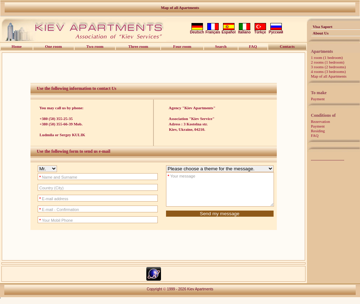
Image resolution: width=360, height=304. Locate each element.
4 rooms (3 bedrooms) (328, 71)
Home (16, 46)
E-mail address (47, 199)
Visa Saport (322, 26)
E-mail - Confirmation (53, 209)
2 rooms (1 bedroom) (327, 62)
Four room (182, 46)
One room (53, 46)
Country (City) (45, 188)
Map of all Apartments (180, 7)
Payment (318, 99)
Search (221, 46)
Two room (95, 46)
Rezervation (320, 121)
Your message (175, 176)
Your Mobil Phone (50, 220)
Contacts (287, 46)
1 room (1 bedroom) (327, 57)
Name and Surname (52, 177)
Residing (318, 131)
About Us (320, 33)
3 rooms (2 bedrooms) (328, 67)
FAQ (314, 135)
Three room (138, 46)
